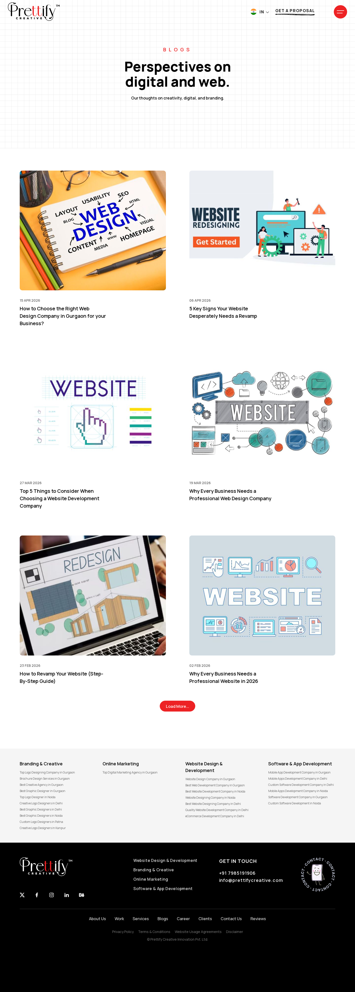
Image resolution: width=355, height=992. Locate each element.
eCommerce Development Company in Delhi (214, 816)
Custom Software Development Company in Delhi (301, 785)
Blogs (163, 918)
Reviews (258, 918)
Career (183, 918)
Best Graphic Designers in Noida (41, 815)
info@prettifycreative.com (251, 880)
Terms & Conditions (154, 931)
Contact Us (231, 918)
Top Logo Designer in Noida (37, 797)
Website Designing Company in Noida (210, 797)
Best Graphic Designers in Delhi (41, 809)
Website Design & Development (165, 860)
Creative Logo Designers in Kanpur (43, 828)
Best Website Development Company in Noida (215, 791)
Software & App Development (163, 888)
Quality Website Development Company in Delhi (216, 810)
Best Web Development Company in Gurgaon (215, 785)
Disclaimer (234, 931)
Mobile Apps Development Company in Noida (298, 791)
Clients (205, 918)
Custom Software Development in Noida (294, 803)
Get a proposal (295, 10)
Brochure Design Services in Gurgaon (45, 778)
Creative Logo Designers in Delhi (41, 803)
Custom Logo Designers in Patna (41, 822)
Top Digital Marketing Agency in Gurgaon (130, 772)
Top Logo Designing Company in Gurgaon (47, 772)
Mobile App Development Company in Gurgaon (299, 772)
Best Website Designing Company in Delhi (213, 804)
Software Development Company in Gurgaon (298, 797)
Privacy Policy (123, 931)
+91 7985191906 (237, 873)
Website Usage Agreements (198, 931)
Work (119, 918)
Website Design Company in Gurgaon (210, 779)
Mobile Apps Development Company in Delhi (297, 778)
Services (141, 918)
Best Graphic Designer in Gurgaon (42, 791)
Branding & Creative (153, 870)
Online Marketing (150, 879)
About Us (97, 918)
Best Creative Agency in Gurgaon (41, 785)
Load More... (177, 706)
